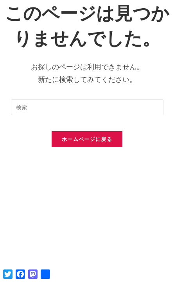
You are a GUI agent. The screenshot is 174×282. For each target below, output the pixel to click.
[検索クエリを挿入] (87, 107)
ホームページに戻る (87, 139)
